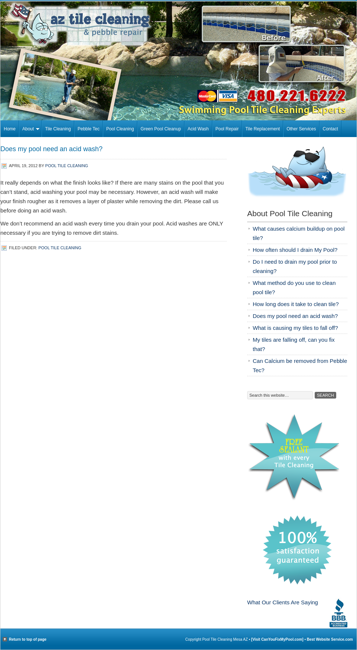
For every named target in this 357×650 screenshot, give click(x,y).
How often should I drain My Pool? (295, 250)
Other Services (301, 128)
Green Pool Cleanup (161, 128)
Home (10, 128)
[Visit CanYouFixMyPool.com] (278, 639)
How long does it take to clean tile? (296, 304)
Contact (330, 128)
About (29, 130)
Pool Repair (227, 128)
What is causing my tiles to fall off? (295, 328)
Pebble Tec (88, 128)
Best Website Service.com (330, 639)
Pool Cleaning (120, 128)
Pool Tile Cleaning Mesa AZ (178, 23)
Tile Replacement (262, 128)
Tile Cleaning (58, 128)
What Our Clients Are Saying (282, 602)
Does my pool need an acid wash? (295, 316)
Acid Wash (198, 128)
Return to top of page (27, 639)
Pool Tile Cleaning (66, 165)
